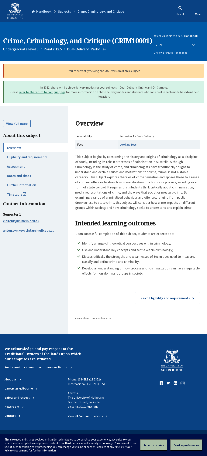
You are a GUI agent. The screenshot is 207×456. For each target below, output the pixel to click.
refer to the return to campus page (42, 92)
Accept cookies (153, 445)
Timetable (21, 196)
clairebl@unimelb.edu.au (21, 221)
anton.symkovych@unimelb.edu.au (28, 230)
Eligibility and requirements (27, 157)
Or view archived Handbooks (170, 52)
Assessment (16, 166)
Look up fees (128, 144)
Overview (14, 148)
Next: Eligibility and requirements (165, 298)
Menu (198, 11)
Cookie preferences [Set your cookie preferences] (186, 445)
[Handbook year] (176, 45)
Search (181, 11)
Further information (21, 185)
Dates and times (19, 176)
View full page (17, 123)
